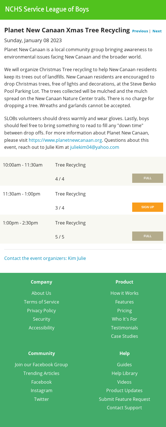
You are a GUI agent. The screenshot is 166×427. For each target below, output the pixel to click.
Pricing (124, 310)
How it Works (124, 293)
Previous (140, 30)
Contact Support (124, 407)
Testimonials (124, 328)
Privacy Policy (41, 310)
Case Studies (124, 336)
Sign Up (147, 207)
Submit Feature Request (124, 399)
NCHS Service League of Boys (47, 9)
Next (157, 30)
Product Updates (124, 390)
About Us (41, 293)
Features (124, 302)
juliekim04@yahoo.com (94, 147)
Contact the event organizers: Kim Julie (45, 258)
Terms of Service (41, 302)
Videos (124, 382)
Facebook (41, 382)
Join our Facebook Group (41, 364)
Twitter (41, 399)
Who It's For (124, 319)
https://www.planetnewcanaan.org (65, 140)
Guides (124, 364)
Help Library (125, 373)
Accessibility (41, 328)
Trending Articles (41, 373)
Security (41, 319)
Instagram (41, 390)
